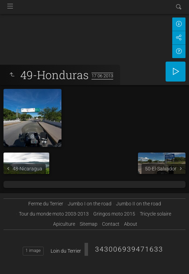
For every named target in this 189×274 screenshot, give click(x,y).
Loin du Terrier (66, 251)
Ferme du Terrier (45, 203)
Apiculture (64, 224)
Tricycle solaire (155, 214)
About (130, 224)
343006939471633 (129, 249)
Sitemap (88, 224)
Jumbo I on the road (89, 203)
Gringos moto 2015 (114, 214)
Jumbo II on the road (138, 203)
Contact (110, 224)
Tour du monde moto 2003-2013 (54, 214)
